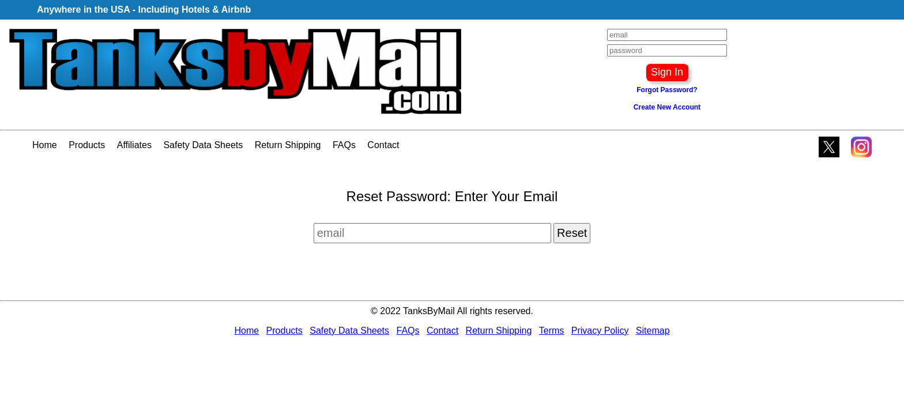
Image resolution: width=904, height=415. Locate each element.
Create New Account (667, 107)
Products (87, 145)
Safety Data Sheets (203, 145)
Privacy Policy (600, 330)
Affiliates (134, 145)
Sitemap (653, 330)
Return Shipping (288, 145)
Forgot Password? (666, 90)
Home (44, 145)
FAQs (344, 145)
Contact (383, 145)
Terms (551, 330)
